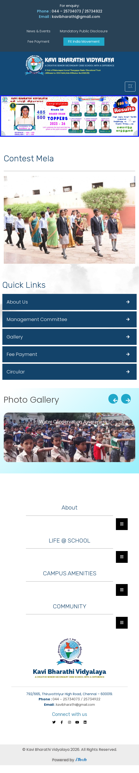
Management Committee (37, 319)
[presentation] (113, 399)
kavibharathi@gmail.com (76, 16)
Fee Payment (22, 354)
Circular (16, 371)
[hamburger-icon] (130, 87)
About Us (17, 302)
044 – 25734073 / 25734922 (77, 11)
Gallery (15, 337)
